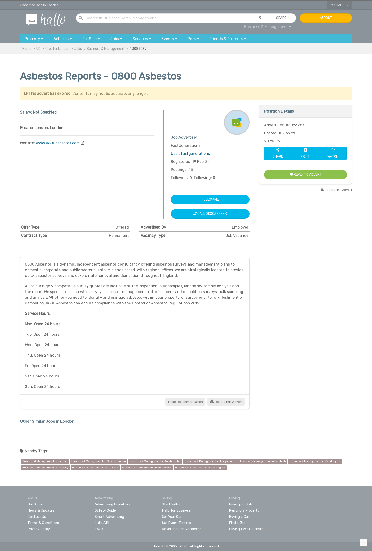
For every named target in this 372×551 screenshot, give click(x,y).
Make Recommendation (185, 402)
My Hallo (340, 5)
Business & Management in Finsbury (45, 467)
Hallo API (102, 523)
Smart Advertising (109, 516)
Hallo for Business (176, 510)
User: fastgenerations (190, 153)
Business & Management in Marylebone (210, 461)
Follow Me (210, 199)
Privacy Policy (39, 529)
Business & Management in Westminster (155, 461)
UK (38, 49)
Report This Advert (226, 402)
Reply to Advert (306, 175)
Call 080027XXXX (210, 214)
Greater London (57, 49)
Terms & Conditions (43, 523)
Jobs (78, 49)
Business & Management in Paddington (315, 461)
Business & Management (267, 26)
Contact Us (37, 516)
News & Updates (41, 510)
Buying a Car (239, 516)
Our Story (35, 504)
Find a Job (237, 523)
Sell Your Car (171, 516)
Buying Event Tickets (246, 529)
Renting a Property (244, 510)
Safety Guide (105, 510)
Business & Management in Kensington (200, 467)
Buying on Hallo (241, 504)
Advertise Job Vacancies (181, 529)
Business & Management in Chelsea (95, 467)
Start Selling (171, 504)
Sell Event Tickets (176, 523)
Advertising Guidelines (112, 504)
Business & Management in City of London (98, 461)
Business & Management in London (45, 461)
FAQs (99, 529)
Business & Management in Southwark (146, 467)
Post (326, 18)
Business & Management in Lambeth (262, 461)
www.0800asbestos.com (58, 143)
